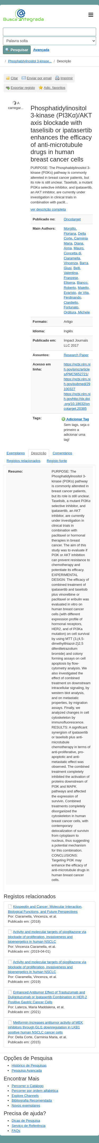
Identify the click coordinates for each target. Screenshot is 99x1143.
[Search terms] (49, 32)
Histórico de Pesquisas (29, 1065)
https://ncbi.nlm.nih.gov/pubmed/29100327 (77, 384)
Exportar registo (23, 88)
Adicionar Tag (75, 419)
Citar (14, 78)
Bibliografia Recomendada (32, 1100)
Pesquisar (16, 50)
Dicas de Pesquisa (26, 1121)
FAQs (16, 1131)
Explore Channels (25, 1096)
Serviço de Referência (28, 1126)
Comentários (62, 453)
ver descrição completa (48, 209)
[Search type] (49, 41)
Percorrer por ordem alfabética (35, 1091)
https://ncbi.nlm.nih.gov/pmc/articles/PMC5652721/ (77, 369)
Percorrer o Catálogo (28, 1086)
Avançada (41, 50)
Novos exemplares (26, 1105)
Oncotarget (72, 219)
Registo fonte (57, 461)
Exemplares (16, 453)
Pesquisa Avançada (27, 1070)
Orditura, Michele (77, 312)
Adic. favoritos (54, 88)
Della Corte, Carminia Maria (76, 238)
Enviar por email (39, 78)
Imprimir (66, 78)
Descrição (38, 453)
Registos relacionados (23, 461)
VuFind (11, 15)
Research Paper (76, 355)
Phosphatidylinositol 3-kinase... (30, 61)
